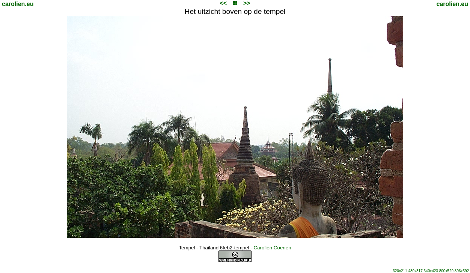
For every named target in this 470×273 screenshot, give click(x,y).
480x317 (415, 271)
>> (246, 3)
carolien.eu (17, 4)
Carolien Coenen (272, 247)
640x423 (431, 271)
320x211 (400, 271)
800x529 (446, 271)
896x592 (462, 271)
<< (223, 3)
